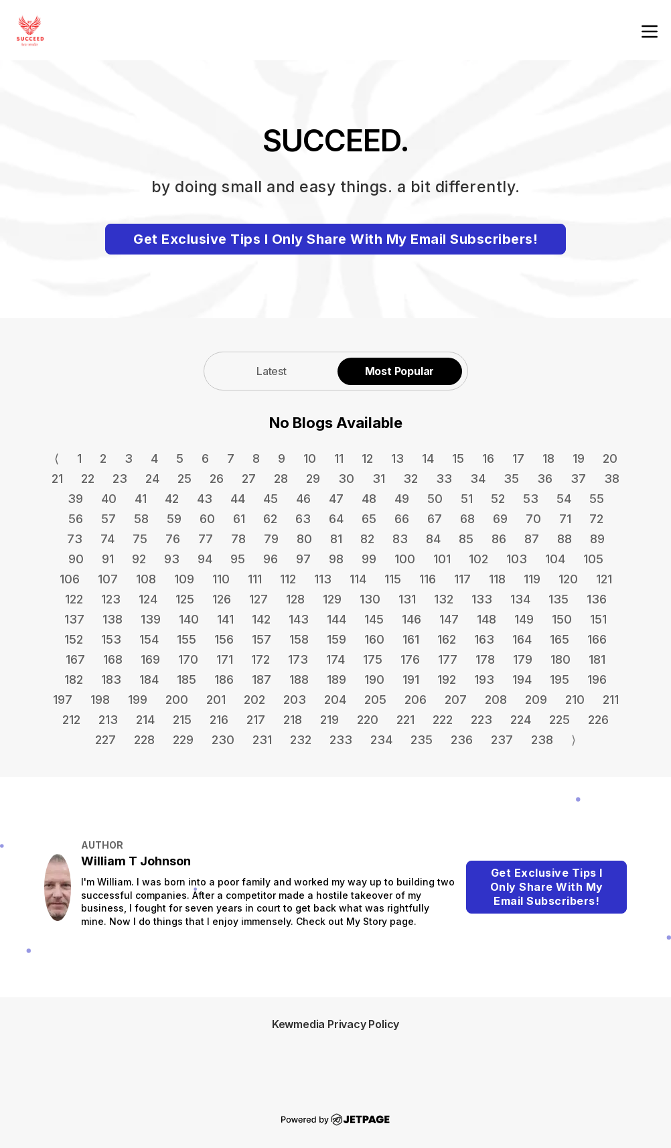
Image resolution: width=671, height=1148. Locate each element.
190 (374, 679)
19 (579, 458)
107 (108, 579)
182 (73, 679)
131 (407, 599)
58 (141, 519)
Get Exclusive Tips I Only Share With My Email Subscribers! (335, 239)
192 (446, 679)
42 (172, 499)
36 (544, 479)
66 (401, 519)
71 (565, 519)
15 (458, 458)
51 (467, 499)
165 (559, 639)
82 (367, 539)
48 (369, 499)
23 (120, 479)
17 (518, 458)
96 (270, 559)
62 (270, 519)
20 (610, 458)
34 (478, 479)
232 (300, 740)
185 (186, 679)
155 (186, 639)
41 (141, 499)
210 (575, 700)
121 (604, 579)
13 (397, 458)
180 (560, 659)
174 (335, 659)
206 (415, 700)
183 (111, 679)
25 (184, 479)
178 (485, 659)
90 (76, 559)
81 (336, 539)
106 (70, 579)
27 (249, 479)
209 (536, 700)
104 (555, 559)
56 (75, 519)
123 (111, 599)
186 (224, 679)
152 (73, 639)
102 (478, 559)
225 (559, 720)
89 (597, 539)
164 (522, 639)
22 (87, 479)
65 (369, 519)
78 (238, 539)
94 (205, 559)
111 (255, 579)
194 (522, 679)
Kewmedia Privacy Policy (335, 1024)
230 (223, 740)
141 (225, 619)
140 (189, 619)
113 (322, 579)
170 (188, 659)
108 (146, 579)
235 (422, 740)
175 (372, 659)
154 (149, 639)
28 (281, 479)
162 (446, 639)
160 (374, 639)
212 (71, 720)
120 (568, 579)
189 (336, 679)
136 (597, 599)
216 (219, 720)
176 (410, 659)
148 (486, 619)
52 (498, 499)
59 (174, 519)
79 (271, 539)
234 (381, 740)
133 (481, 599)
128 (295, 599)
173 (298, 659)
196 (597, 679)
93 (171, 559)
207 (456, 700)
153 (111, 639)
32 (410, 479)
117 (462, 579)
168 (113, 659)
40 (109, 499)
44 (237, 499)
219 (329, 720)
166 (597, 639)
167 (75, 659)
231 (262, 740)
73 (74, 539)
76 (172, 539)
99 (369, 559)
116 (427, 579)
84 (433, 539)
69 (500, 519)
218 (292, 720)
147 (449, 619)
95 (237, 559)
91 (108, 559)
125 (184, 599)
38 (611, 479)
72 (596, 519)
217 (255, 720)
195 (559, 679)
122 (74, 599)
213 (108, 720)
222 (443, 720)
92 (139, 559)
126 (221, 599)
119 (532, 579)
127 (258, 599)
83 (400, 539)
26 (217, 479)
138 (112, 619)
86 (499, 539)
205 (375, 700)
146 (411, 619)
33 (444, 479)
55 (596, 499)
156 (224, 639)
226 (598, 720)
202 (254, 700)
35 (511, 479)
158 (299, 639)
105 (593, 559)
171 (224, 659)
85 (466, 539)
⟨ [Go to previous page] (56, 458)
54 (563, 499)
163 (484, 639)
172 (260, 659)
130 (370, 599)
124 (148, 599)
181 (597, 659)
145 (374, 619)
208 (496, 700)
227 (105, 740)
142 (261, 619)
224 (520, 720)
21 (57, 479)
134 (520, 599)
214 (145, 720)
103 (516, 559)
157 (261, 639)
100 (404, 559)
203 (294, 700)
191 (410, 679)
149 (524, 619)
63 (303, 519)
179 (522, 659)
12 (367, 458)
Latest (271, 371)
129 (332, 599)
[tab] (272, 371)
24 (152, 479)
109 (184, 579)
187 (261, 679)
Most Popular (400, 371)
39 (75, 499)
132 (443, 599)
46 (303, 499)
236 (462, 740)
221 (405, 720)
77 (205, 539)
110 (221, 579)
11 (339, 458)
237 (502, 740)
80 (304, 539)
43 (204, 499)
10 (309, 458)
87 (531, 539)
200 (176, 700)
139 (151, 619)
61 (239, 519)
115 (392, 579)
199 (137, 700)
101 (442, 559)
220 (367, 720)
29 (313, 479)
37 (578, 479)
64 (336, 519)
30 (346, 479)
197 (62, 700)
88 (564, 539)
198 (100, 700)
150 (562, 619)
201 (216, 700)
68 (467, 519)
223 (481, 720)
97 (303, 559)
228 (144, 740)
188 (299, 679)
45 (270, 499)
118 (497, 579)
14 (428, 458)
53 (530, 499)
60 (207, 519)
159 (336, 639)
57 (108, 519)
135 (558, 599)
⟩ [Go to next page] (573, 740)
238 (542, 740)
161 (410, 639)
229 (183, 740)
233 (340, 740)
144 (336, 619)
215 (182, 720)
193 (484, 679)
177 (447, 659)
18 (548, 458)
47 (336, 499)
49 (401, 499)
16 (488, 458)
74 (107, 539)
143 (299, 619)
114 (358, 579)
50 (435, 499)
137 (74, 619)
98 (336, 559)
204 (335, 700)
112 (288, 579)
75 (140, 539)
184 (149, 679)
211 (611, 700)
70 (533, 519)
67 (434, 519)
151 (598, 619)
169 (150, 659)
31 (378, 479)
